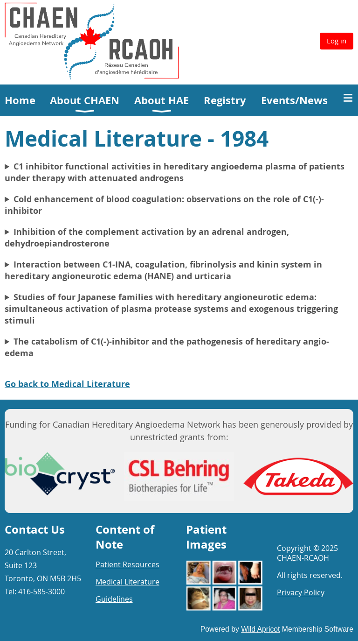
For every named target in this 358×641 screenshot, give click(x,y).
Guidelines (114, 599)
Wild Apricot (260, 629)
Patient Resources (127, 564)
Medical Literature (127, 582)
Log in (336, 40)
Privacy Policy (300, 592)
